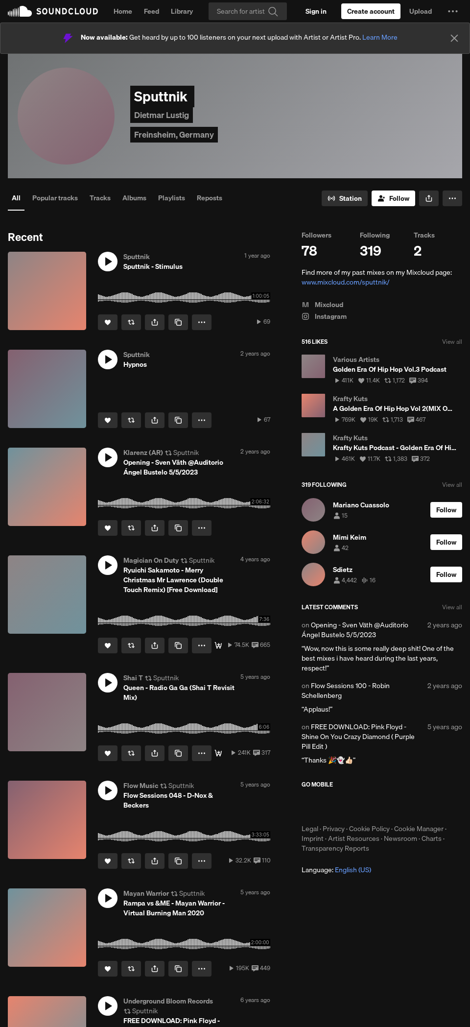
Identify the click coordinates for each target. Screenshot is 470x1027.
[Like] (108, 322)
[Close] (454, 38)
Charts (432, 838)
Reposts (209, 197)
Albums (134, 197)
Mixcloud (322, 304)
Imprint (313, 838)
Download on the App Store (331, 806)
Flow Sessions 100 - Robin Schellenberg (346, 690)
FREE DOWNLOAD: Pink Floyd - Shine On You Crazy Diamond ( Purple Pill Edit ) (358, 736)
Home (123, 11)
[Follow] (393, 198)
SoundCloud (53, 11)
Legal (310, 828)
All (16, 197)
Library (182, 11)
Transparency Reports (335, 848)
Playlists (171, 197)
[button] (453, 11)
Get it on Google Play (397, 806)
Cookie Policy (369, 828)
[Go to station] (345, 198)
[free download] (218, 753)
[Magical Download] (218, 645)
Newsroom (400, 838)
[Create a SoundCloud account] (370, 11)
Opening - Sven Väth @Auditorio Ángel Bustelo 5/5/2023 (355, 630)
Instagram (324, 316)
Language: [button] (336, 869)
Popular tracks (55, 197)
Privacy (334, 828)
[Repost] (131, 322)
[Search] (248, 11)
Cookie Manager (419, 828)
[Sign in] (316, 11)
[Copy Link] (178, 322)
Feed (151, 11)
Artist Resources (353, 838)
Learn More (380, 37)
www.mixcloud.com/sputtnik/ (346, 282)
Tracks (100, 197)
